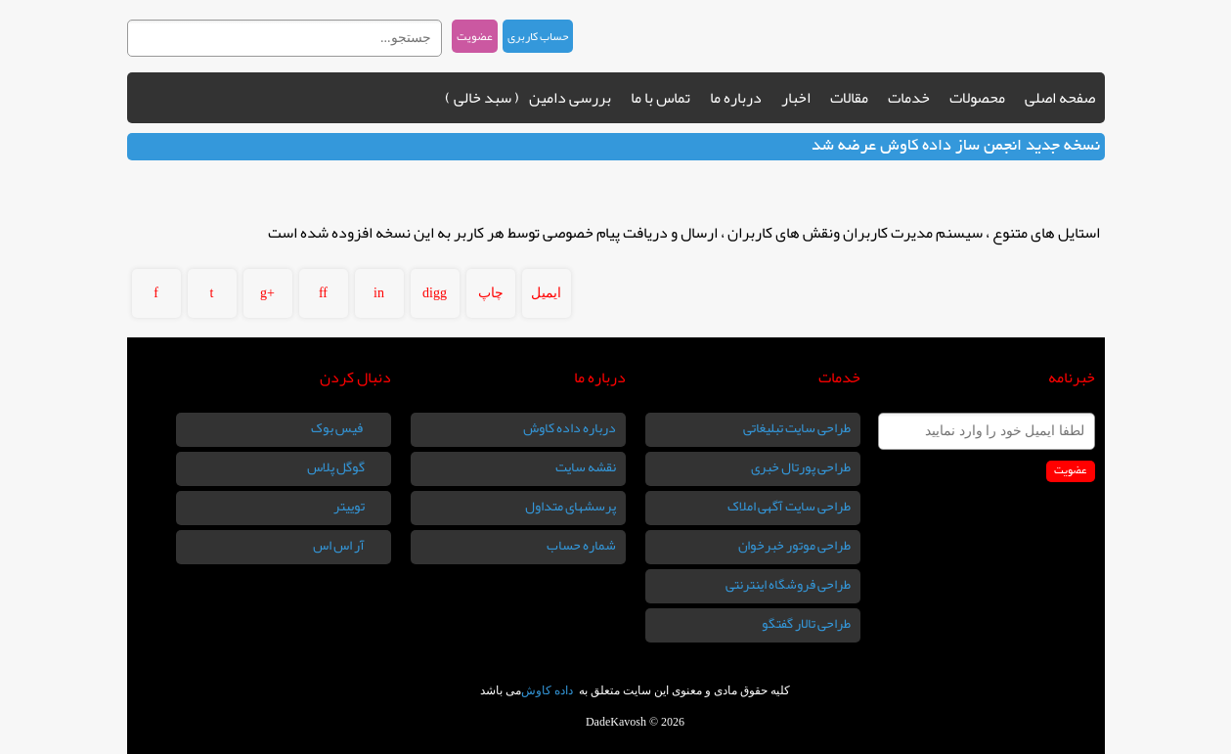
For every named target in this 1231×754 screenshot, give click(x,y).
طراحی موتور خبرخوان (794, 544)
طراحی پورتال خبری (801, 466)
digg (434, 293)
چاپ (491, 293)
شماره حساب (581, 544)
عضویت (475, 36)
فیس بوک (339, 427)
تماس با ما (660, 97)
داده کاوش (548, 690)
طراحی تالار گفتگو (806, 623)
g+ (267, 293)
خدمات (909, 97)
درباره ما (736, 97)
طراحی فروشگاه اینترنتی (788, 584)
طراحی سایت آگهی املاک (789, 505)
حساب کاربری (537, 36)
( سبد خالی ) (482, 97)
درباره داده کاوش (569, 427)
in (379, 293)
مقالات (849, 97)
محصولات (977, 97)
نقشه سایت (585, 466)
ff (323, 293)
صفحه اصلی (1060, 97)
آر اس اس (340, 544)
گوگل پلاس (337, 466)
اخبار (796, 97)
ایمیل (546, 293)
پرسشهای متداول (570, 505)
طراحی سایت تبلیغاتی (797, 427)
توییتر (350, 505)
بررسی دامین (570, 97)
